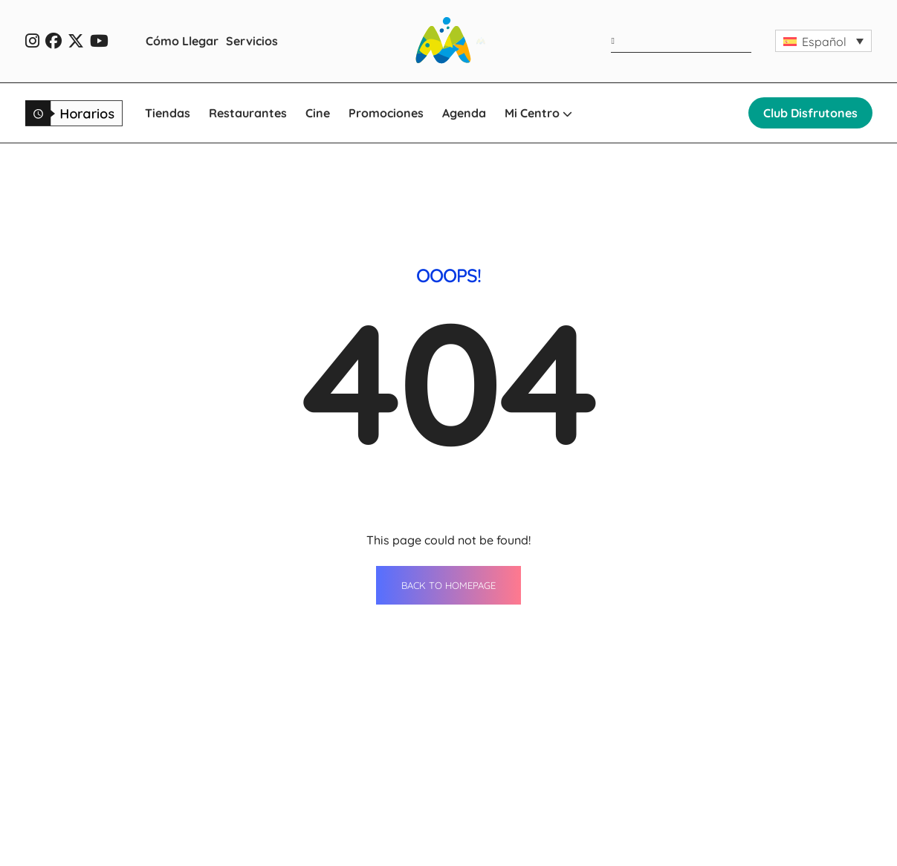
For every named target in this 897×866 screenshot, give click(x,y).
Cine (317, 112)
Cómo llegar (505, 815)
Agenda (464, 112)
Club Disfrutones (810, 112)
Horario (663, 788)
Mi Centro (538, 112)
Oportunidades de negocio (717, 815)
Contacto (668, 760)
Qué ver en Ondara (695, 843)
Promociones (386, 112)
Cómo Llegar (182, 40)
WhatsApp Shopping (529, 843)
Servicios (252, 40)
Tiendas (167, 112)
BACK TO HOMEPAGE (448, 420)
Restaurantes (248, 112)
